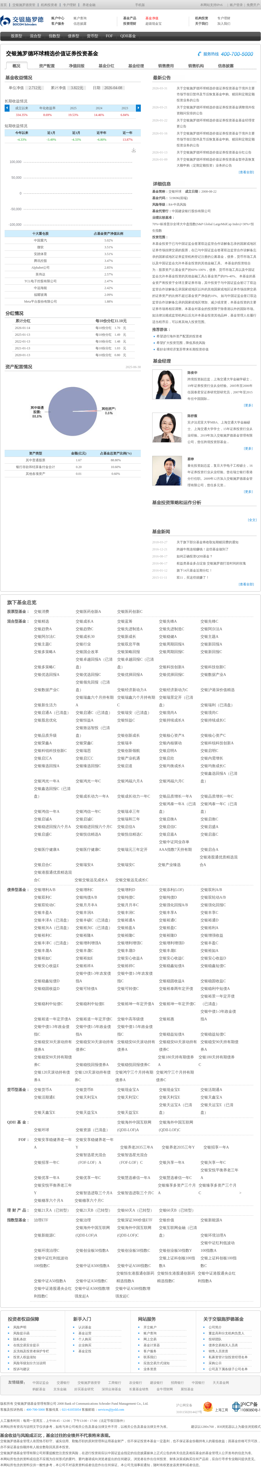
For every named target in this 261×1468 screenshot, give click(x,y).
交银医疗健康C (88, 850)
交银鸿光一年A (46, 781)
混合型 (35, 36)
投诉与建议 (21, 1369)
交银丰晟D (126, 951)
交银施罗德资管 (23, 5)
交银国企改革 (87, 652)
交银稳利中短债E (90, 1004)
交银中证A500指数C (134, 1266)
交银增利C (84, 890)
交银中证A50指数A (50, 1281)
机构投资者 (49, 5)
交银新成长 (126, 637)
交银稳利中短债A (215, 989)
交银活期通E (44, 1097)
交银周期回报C (171, 652)
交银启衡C (209, 819)
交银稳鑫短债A (171, 966)
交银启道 (124, 766)
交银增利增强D (171, 943)
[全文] (252, 520)
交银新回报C (211, 652)
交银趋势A (43, 629)
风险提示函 (21, 1333)
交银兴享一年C (213, 1162)
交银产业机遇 (128, 758)
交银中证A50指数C (91, 1281)
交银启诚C (84, 819)
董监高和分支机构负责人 (226, 1333)
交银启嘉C (209, 834)
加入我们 (223, 24)
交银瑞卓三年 (128, 812)
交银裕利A (209, 928)
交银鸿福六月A (130, 781)
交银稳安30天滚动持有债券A (53, 1046)
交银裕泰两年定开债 (176, 989)
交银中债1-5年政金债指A (93, 1030)
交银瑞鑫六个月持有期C (136, 701)
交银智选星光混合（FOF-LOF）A (91, 1159)
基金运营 (84, 1333)
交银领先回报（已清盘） (93, 686)
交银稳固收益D (46, 989)
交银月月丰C (128, 905)
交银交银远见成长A (91, 880)
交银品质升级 (45, 735)
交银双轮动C (44, 905)
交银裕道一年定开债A (52, 1019)
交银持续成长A (171, 720)
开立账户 (150, 1327)
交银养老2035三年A (136, 1147)
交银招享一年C (46, 1162)
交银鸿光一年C (88, 781)
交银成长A (85, 621)
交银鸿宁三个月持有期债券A (134, 1076)
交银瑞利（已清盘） (217, 705)
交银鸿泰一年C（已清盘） (218, 808)
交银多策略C (44, 667)
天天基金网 (221, 1383)
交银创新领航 (128, 751)
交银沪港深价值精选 (217, 690)
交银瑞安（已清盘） (134, 713)
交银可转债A (86, 989)
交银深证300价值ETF (134, 1220)
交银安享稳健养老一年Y (95, 1143)
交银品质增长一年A (175, 796)
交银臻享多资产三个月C (218, 1189)
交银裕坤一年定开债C (177, 1004)
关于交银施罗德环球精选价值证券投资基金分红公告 (214, 152)
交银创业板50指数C (133, 1251)
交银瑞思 (83, 751)
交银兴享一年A (171, 1162)
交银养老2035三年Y (178, 1147)
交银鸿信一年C (88, 812)
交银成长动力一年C (133, 796)
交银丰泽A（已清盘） (52, 920)
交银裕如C (43, 958)
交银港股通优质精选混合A (219, 861)
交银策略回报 (128, 652)
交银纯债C (126, 897)
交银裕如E (84, 958)
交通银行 (63, 1383)
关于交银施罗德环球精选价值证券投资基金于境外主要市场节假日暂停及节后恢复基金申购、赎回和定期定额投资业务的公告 (216, 94)
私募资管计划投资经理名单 (228, 1357)
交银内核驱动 (170, 743)
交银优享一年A (46, 1178)
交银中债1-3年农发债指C (135, 977)
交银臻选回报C (88, 766)
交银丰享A (168, 913)
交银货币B (84, 1090)
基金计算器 (152, 1345)
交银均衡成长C (213, 766)
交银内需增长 (211, 758)
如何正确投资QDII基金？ (195, 556)
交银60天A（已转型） (135, 1210)
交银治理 (83, 1220)
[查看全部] (246, 172)
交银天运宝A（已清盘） (175, 1109)
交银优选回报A (46, 675)
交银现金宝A (128, 1090)
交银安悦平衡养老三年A (219, 1174)
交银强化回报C (213, 905)
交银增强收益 (211, 935)
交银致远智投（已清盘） (93, 732)
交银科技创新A (171, 667)
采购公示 (215, 1363)
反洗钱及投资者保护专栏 (31, 1351)
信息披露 (80, 24)
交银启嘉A (168, 834)
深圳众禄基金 (111, 1389)
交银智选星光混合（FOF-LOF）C (132, 1159)
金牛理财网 (165, 1389)
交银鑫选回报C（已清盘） (52, 792)
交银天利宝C (128, 1097)
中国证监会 (41, 1383)
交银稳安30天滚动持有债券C (95, 1046)
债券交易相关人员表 (223, 1345)
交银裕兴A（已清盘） (52, 928)
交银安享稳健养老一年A (53, 1143)
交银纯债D (168, 897)
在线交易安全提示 (26, 1345)
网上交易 (150, 1339)
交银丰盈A (43, 913)
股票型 (16, 36)
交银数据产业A (213, 675)
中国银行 (198, 1383)
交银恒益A (85, 720)
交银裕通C (168, 920)
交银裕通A (126, 920)
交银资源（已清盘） (93, 1130)
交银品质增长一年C (216, 796)
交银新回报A (211, 644)
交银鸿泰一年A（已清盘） (177, 808)
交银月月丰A (86, 905)
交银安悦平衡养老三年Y (53, 1189)
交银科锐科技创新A (217, 743)
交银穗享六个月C (89, 1201)
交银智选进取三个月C (135, 1193)
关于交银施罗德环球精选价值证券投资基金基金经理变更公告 (216, 123)
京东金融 (59, 1389)
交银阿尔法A (211, 629)
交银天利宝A (86, 1097)
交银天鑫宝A (211, 1097)
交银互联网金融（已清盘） (178, 1231)
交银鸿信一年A (46, 812)
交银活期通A (211, 1090)
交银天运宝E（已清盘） (216, 1109)
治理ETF (41, 1220)
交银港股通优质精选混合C (53, 876)
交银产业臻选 (169, 865)
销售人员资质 (218, 1351)
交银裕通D (209, 920)
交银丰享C (209, 913)
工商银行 (114, 1383)
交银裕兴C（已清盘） (94, 928)
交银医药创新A (88, 612)
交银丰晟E (168, 951)
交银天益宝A (86, 1113)
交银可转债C (128, 989)
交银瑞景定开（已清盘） (176, 701)
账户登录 (236, 5)
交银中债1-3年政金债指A (218, 1015)
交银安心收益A (130, 958)
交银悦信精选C (129, 834)
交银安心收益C (171, 958)
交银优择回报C (171, 675)
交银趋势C (84, 629)
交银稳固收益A (171, 981)
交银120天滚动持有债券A (52, 1076)
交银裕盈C (168, 928)
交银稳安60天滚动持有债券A (136, 1046)
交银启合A (209, 850)
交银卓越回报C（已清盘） (135, 663)
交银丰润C (126, 913)
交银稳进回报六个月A (52, 827)
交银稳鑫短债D (46, 981)
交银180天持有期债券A (176, 1061)
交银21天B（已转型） (94, 1210)
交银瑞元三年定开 (132, 850)
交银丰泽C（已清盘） (52, 943)
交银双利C (43, 897)
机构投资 (201, 18)
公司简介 (215, 1327)
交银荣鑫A (43, 743)
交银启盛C (43, 834)
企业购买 (84, 1345)
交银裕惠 (166, 1019)
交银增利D (126, 890)
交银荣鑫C (84, 743)
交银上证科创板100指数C (218, 1262)
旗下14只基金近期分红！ (194, 570)
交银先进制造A (130, 629)
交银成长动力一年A (92, 796)
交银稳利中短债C (48, 1004)
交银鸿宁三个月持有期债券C (175, 1076)
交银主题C (43, 644)
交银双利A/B (211, 890)
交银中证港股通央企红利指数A (217, 1277)
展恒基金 (187, 1389)
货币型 (92, 36)
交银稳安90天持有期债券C (53, 1061)
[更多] (248, 405)
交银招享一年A (216, 1147)
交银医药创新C (129, 612)
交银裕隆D (168, 935)
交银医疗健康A (46, 850)
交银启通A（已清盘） (52, 713)
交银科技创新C (213, 667)
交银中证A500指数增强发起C (132, 1292)
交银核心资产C (213, 735)
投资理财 (129, 24)
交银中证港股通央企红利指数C (53, 1292)
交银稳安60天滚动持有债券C (178, 1046)
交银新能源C (44, 1235)
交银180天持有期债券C (217, 1061)
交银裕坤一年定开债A (135, 1004)
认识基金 (84, 1327)
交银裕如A (209, 951)
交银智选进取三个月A (94, 1193)
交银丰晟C (84, 951)
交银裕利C (43, 935)
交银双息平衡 (128, 644)
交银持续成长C (213, 720)
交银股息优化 (45, 720)
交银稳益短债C (213, 1034)
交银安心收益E (46, 966)
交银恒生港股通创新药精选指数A (135, 1277)
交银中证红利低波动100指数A (217, 1247)
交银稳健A (168, 637)
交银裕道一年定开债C (94, 1019)
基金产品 (129, 18)
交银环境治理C (46, 1251)
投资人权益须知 (24, 1357)
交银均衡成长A (171, 766)
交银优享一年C (88, 1178)
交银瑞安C (126, 865)
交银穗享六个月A (48, 1201)
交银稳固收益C (213, 981)
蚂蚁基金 (39, 1389)
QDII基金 (128, 36)
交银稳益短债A (171, 1034)
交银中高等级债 (130, 1019)
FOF (109, 36)
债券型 (73, 36)
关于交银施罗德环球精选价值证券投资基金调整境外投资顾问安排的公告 (216, 110)
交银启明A (168, 751)
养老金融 (89, 5)
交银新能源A (211, 1220)
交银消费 (41, 612)
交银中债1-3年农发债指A (93, 977)
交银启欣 (166, 758)
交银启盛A (209, 827)
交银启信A (126, 827)
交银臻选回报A (46, 766)
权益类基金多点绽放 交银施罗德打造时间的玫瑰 (211, 563)
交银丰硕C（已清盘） (94, 920)
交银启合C (43, 865)
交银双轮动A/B (213, 897)
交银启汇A (43, 758)
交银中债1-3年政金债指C (51, 1030)
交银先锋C (209, 621)
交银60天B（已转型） (177, 1210)
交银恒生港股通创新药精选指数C (176, 1277)
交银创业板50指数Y (175, 1251)
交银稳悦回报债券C (133, 1065)
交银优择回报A (130, 675)
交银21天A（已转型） (52, 1210)
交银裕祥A (85, 966)
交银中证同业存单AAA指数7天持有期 (175, 846)
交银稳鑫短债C (213, 966)
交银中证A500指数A (93, 1266)
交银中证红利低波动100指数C (51, 1262)
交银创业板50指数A (92, 1251)
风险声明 (19, 1327)
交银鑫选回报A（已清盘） (218, 777)
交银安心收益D (213, 958)
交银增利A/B (44, 890)
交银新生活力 (45, 705)
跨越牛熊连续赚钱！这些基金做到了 (203, 549)
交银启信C (168, 827)
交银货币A (43, 1090)
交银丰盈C (209, 943)
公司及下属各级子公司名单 (228, 1369)
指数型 (54, 36)
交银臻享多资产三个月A (177, 1189)
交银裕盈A (126, 928)
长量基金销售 (139, 1389)
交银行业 (83, 644)
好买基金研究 (84, 1389)
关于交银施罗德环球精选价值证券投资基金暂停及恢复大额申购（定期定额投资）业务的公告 (216, 162)
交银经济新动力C (173, 690)
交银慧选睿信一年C (175, 1178)
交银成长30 (85, 637)
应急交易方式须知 (157, 1363)
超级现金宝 (153, 24)
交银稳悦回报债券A (92, 1065)
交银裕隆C (126, 935)
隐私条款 (19, 1339)
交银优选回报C (88, 675)
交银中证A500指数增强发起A (92, 1292)
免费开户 (253, 5)
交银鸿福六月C (171, 781)
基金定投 (84, 1351)
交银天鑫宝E (44, 1113)
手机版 (140, 5)
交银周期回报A (171, 644)
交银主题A (209, 637)
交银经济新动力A (132, 690)
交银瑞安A (85, 865)
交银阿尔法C (44, 637)
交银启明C (209, 751)
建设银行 (156, 1383)
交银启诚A (43, 819)
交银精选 (41, 621)
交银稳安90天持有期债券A (219, 1046)
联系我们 (150, 1357)
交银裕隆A (85, 935)
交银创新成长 (128, 735)
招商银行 (177, 1383)
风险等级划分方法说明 (29, 1363)
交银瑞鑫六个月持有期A (95, 701)
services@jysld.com (111, 1409)
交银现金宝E (169, 1090)
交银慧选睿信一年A (133, 1178)
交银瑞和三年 (128, 819)
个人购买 (84, 1339)
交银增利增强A (88, 943)
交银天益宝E (128, 1113)
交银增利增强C (129, 943)
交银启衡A (168, 819)
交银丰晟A (43, 951)
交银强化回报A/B (173, 905)
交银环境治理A (213, 1235)
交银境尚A (168, 713)
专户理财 (69, 5)
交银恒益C (126, 720)
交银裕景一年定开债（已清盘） (217, 1000)
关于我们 (201, 24)
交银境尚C (209, 713)
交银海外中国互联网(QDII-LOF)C (176, 1126)
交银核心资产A (171, 735)
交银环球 (41, 1130)
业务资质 (150, 1369)
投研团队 (215, 1339)
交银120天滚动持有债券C (93, 1076)
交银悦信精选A (88, 834)
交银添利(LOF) (171, 890)
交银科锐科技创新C (50, 751)
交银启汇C (84, 758)
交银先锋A (168, 621)
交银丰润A (85, 913)
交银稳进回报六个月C (94, 827)
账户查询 (80, 18)
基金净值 (151, 18)
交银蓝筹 (124, 621)
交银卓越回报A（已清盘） (94, 663)
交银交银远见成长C (131, 880)
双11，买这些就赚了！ (193, 577)
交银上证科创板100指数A (177, 1262)
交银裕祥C (126, 966)
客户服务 (150, 1351)
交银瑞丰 (124, 743)
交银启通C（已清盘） (94, 713)
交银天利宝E (169, 1097)
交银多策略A (45, 652)
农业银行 (135, 1383)
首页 (3, 5)
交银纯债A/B (86, 897)
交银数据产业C (46, 690)
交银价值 (166, 1220)
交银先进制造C (171, 629)
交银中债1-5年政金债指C (135, 1030)
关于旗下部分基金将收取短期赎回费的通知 (207, 542)
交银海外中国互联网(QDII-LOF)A (134, 1126)
